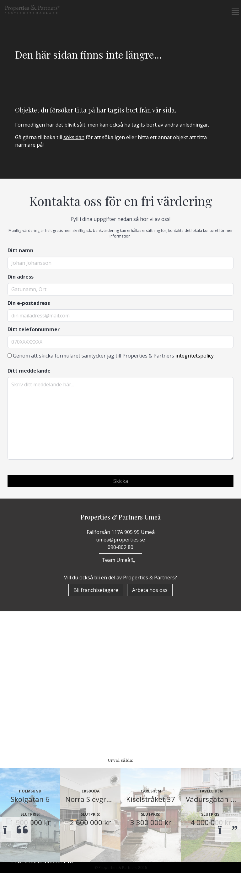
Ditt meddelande (29, 370)
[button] (232, 12)
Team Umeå (120, 560)
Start (19, 716)
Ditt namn (20, 250)
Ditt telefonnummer (34, 329)
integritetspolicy (194, 355)
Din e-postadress (29, 303)
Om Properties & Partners (47, 732)
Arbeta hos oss (150, 590)
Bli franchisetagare (95, 590)
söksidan (73, 137)
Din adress (21, 276)
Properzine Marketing (42, 748)
